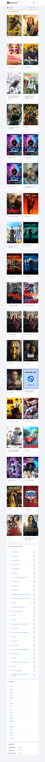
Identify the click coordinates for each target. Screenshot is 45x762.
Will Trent (11, 38)
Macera (11, 689)
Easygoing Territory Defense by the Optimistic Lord (30, 97)
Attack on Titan (15, 564)
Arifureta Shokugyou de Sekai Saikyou (20, 649)
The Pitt (10, 363)
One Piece (14, 619)
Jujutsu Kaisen (12, 480)
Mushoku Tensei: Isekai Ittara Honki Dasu (21, 594)
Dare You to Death (13, 421)
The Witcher (14, 641)
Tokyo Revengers (16, 569)
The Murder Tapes (13, 305)
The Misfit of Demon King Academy (20, 662)
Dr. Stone (14, 615)
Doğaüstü (12, 726)
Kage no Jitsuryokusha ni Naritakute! (20, 624)
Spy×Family (14, 602)
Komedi (11, 698)
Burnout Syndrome (13, 216)
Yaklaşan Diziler (13, 11)
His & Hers (27, 363)
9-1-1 (9, 538)
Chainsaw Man (15, 590)
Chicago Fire (11, 276)
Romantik (12, 718)
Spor (11, 724)
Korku (11, 709)
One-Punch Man (15, 581)
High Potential (12, 67)
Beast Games (11, 157)
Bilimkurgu (12, 721)
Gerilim (11, 729)
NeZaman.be (30, 7)
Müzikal (11, 712)
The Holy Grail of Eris (30, 305)
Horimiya (14, 666)
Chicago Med (28, 245)
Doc (26, 38)
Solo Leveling (15, 586)
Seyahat (11, 732)
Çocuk (11, 695)
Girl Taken (11, 392)
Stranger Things (15, 645)
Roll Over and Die (29, 480)
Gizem (11, 715)
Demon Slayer (15, 552)
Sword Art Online (15, 653)
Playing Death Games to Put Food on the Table (13, 97)
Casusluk (12, 703)
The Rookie (28, 67)
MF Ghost (27, 450)
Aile (10, 706)
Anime (11, 692)
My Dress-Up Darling (16, 670)
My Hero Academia (16, 560)
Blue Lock (14, 658)
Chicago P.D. (28, 276)
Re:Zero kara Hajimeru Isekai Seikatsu (20, 632)
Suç (10, 700)
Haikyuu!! (14, 636)
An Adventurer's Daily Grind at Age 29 (30, 187)
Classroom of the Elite (17, 611)
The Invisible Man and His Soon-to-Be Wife (14, 450)
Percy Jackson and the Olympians (14, 128)
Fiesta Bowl (28, 509)
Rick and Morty (15, 628)
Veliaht (10, 509)
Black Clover (14, 573)
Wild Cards (27, 216)
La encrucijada (12, 334)
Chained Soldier (29, 421)
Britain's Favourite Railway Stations (29, 391)
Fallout (26, 127)
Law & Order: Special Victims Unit (30, 538)
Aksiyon (11, 686)
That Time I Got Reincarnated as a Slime (21, 598)
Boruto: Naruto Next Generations (19, 577)
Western (12, 738)
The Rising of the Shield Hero (18, 607)
